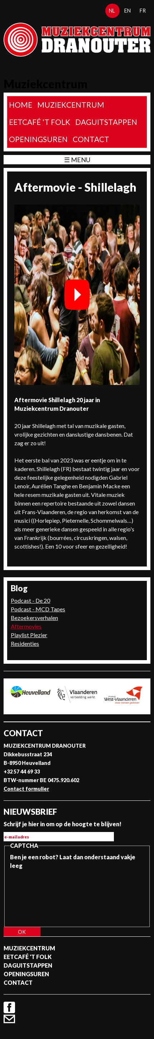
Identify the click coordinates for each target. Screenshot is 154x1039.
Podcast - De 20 (30, 600)
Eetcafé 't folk (39, 121)
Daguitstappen (106, 121)
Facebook (9, 1007)
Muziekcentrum (70, 104)
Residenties (25, 643)
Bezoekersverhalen (34, 617)
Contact (91, 139)
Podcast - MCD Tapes (38, 609)
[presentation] (39, 896)
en (127, 11)
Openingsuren (38, 139)
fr (143, 11)
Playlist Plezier (29, 634)
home (20, 104)
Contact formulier (26, 789)
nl (112, 11)
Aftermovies (26, 626)
